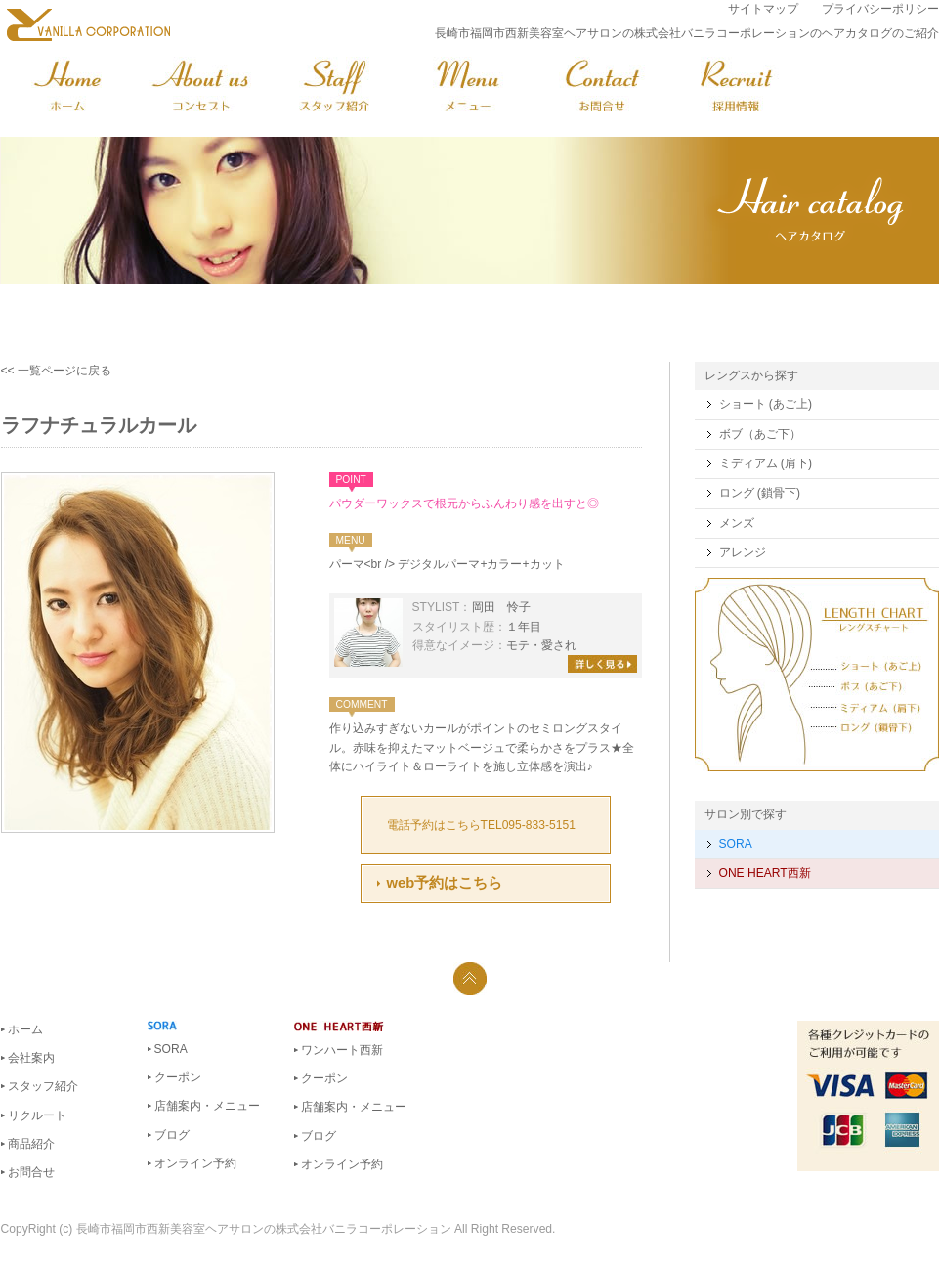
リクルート (37, 1115)
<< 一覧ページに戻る (56, 370)
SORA (735, 844)
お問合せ (31, 1172)
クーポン (177, 1077)
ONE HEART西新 (765, 873)
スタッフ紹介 (43, 1086)
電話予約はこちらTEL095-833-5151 (481, 825)
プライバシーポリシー (880, 9)
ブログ (172, 1135)
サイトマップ (763, 9)
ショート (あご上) (765, 404)
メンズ (736, 523)
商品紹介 (31, 1144)
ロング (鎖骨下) (759, 493)
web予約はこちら (445, 883)
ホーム (25, 1029)
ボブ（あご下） (760, 434)
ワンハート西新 (342, 1050)
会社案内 (31, 1058)
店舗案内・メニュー (207, 1106)
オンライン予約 (195, 1163)
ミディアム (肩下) (765, 463)
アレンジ (742, 552)
